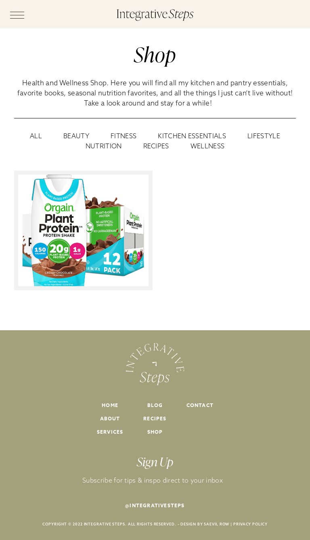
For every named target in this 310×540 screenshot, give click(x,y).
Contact (200, 405)
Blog (155, 405)
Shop (155, 431)
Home (110, 405)
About (110, 418)
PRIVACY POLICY (250, 524)
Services (110, 431)
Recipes (154, 418)
